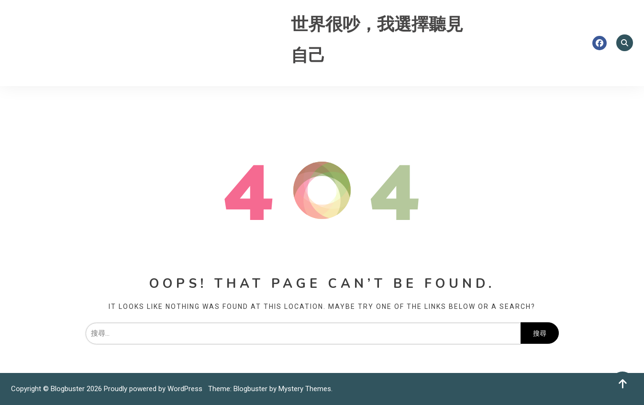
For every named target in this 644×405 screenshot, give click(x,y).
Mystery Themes (304, 388)
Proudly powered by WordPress (154, 388)
